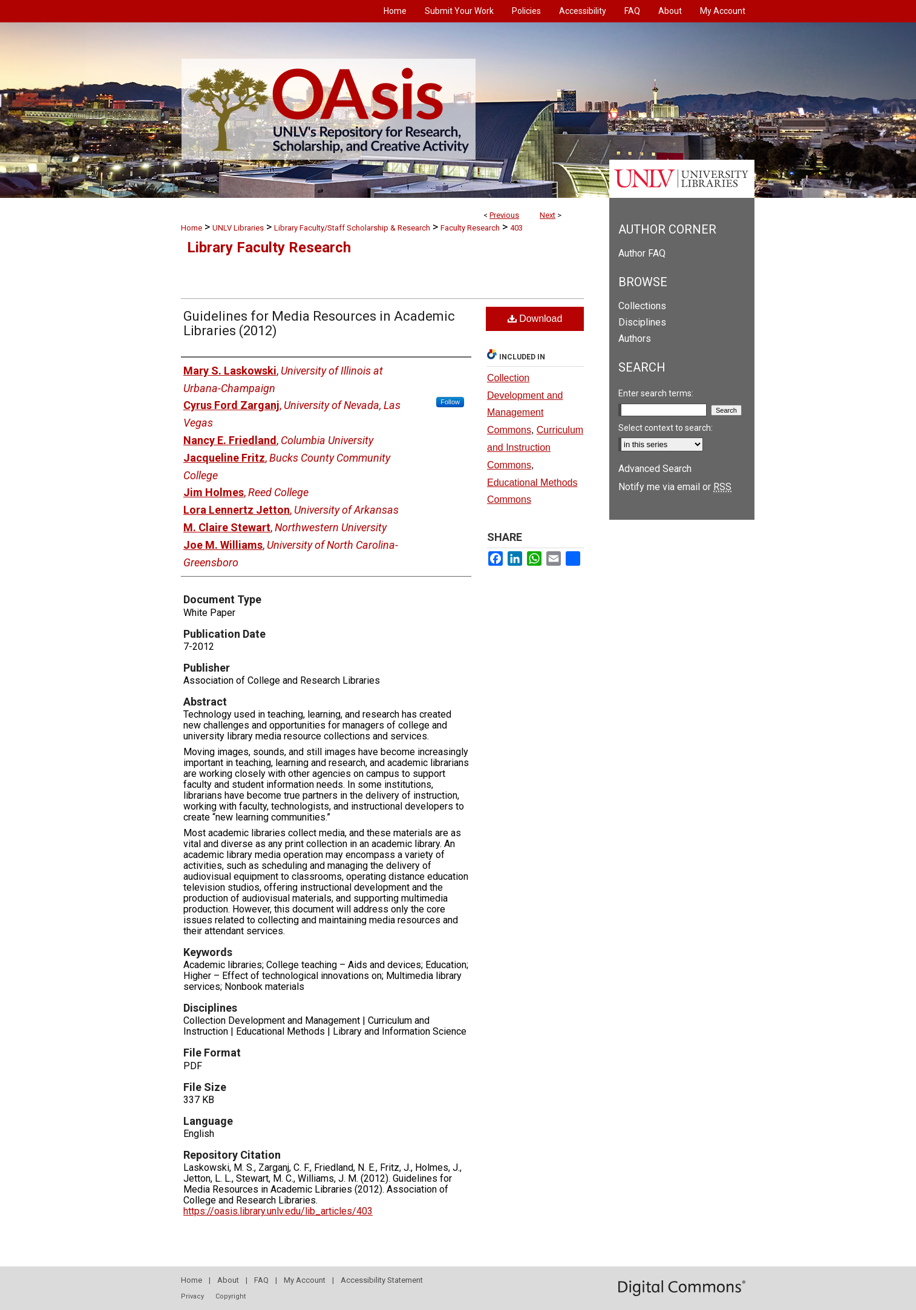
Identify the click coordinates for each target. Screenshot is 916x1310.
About (228, 1280)
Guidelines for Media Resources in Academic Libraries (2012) (319, 323)
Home (191, 227)
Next (547, 215)
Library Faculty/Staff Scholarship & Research (352, 227)
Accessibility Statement (382, 1280)
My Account (305, 1280)
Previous (504, 215)
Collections (642, 306)
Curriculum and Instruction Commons (535, 447)
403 (516, 227)
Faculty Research (470, 227)
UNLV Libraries (238, 227)
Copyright (230, 1296)
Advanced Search (655, 468)
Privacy (192, 1296)
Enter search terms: (655, 393)
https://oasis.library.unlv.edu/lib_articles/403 (278, 1211)
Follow (450, 401)
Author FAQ (642, 253)
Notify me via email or (674, 487)
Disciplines (642, 322)
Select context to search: (665, 428)
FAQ (261, 1280)
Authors (634, 338)
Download (535, 318)
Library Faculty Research (269, 247)
